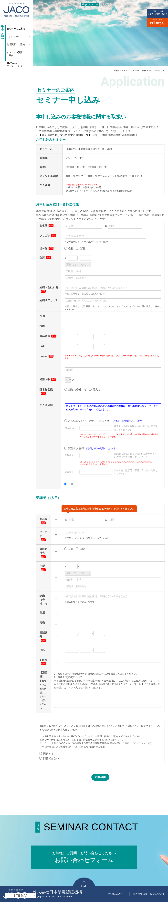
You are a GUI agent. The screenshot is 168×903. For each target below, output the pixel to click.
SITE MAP (24, 895)
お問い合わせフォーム (84, 853)
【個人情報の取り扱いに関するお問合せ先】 (65, 135)
